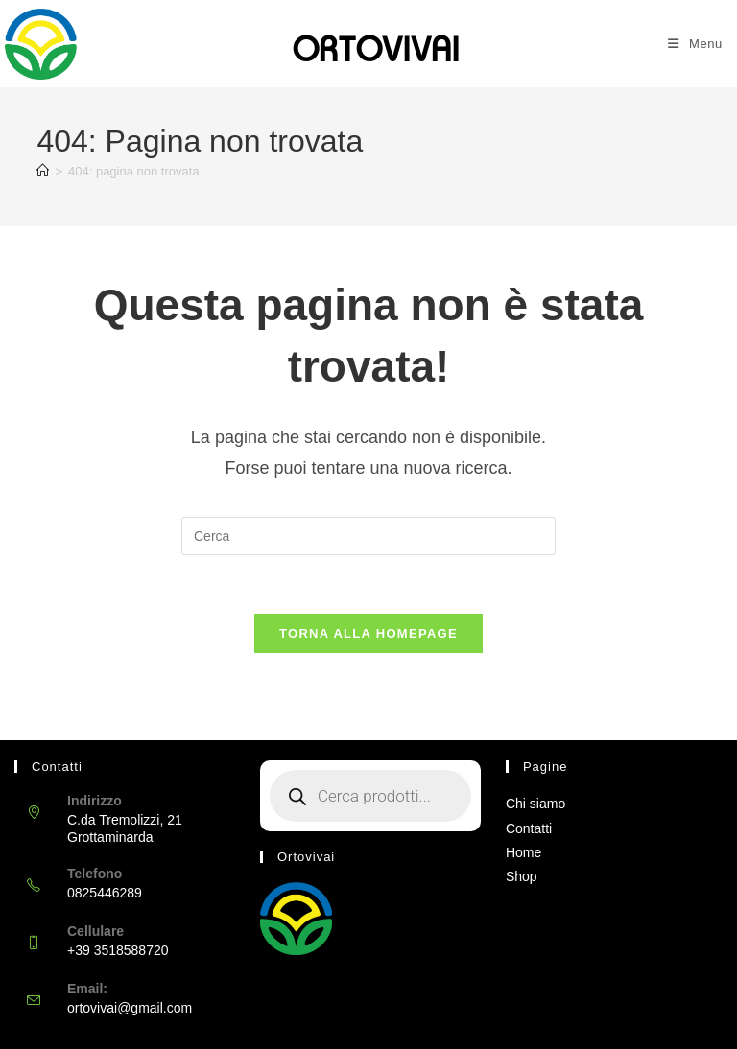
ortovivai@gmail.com (129, 1007)
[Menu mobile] (695, 44)
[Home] (42, 171)
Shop (521, 876)
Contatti (529, 828)
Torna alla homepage (368, 633)
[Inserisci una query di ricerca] (368, 536)
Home (523, 852)
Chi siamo (535, 803)
